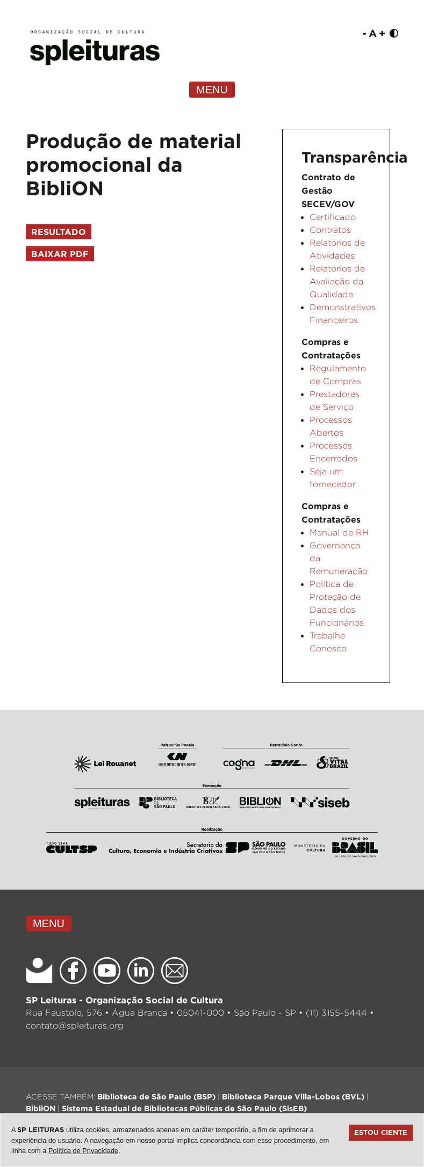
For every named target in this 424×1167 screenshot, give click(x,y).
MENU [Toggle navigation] (212, 90)
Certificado (333, 217)
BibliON (40, 1108)
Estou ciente (380, 1132)
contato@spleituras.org (75, 1025)
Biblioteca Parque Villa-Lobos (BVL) (293, 1096)
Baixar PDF (60, 254)
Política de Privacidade (83, 1151)
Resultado (58, 232)
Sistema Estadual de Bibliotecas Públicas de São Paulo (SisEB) (184, 1108)
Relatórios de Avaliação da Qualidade (337, 281)
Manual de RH (339, 532)
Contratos (330, 229)
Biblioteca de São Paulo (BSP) (156, 1096)
